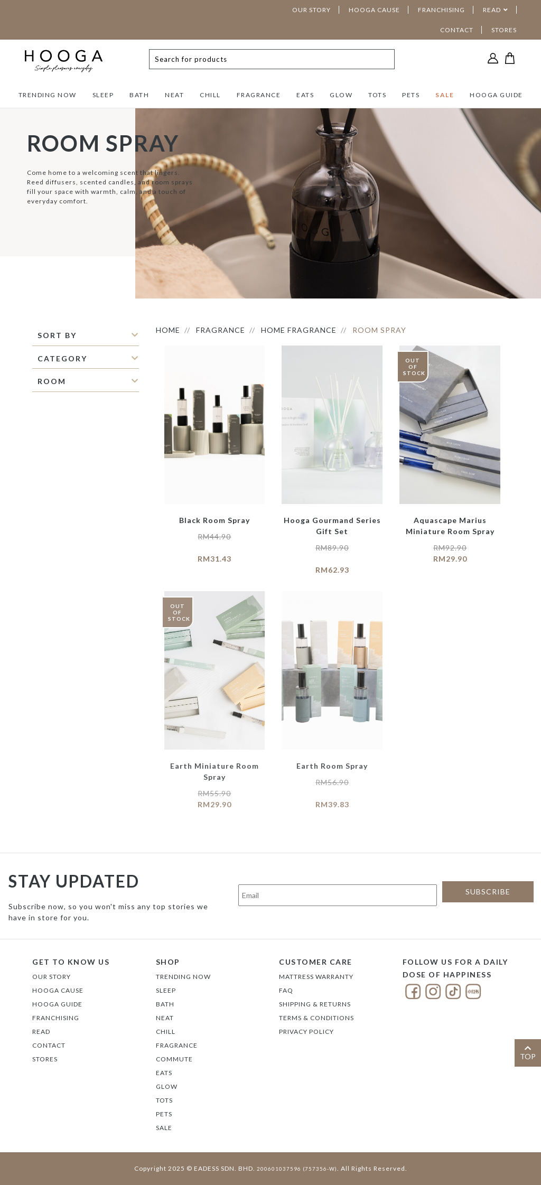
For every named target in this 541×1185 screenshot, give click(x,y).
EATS (305, 95)
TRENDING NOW (47, 95)
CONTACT (456, 30)
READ (492, 10)
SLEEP (103, 95)
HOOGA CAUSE (374, 10)
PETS (410, 95)
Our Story (51, 977)
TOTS (377, 95)
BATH (139, 95)
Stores (45, 1059)
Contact (49, 1045)
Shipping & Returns (315, 1004)
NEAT (174, 95)
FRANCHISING (441, 10)
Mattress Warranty (316, 977)
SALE (444, 95)
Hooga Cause (57, 990)
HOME (168, 329)
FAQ (286, 990)
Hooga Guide (57, 1004)
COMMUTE (174, 1059)
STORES (504, 30)
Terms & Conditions (316, 1018)
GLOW (341, 95)
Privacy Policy (306, 1031)
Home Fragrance (299, 329)
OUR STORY (311, 10)
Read (41, 1031)
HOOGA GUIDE (496, 95)
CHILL (210, 95)
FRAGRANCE (259, 95)
